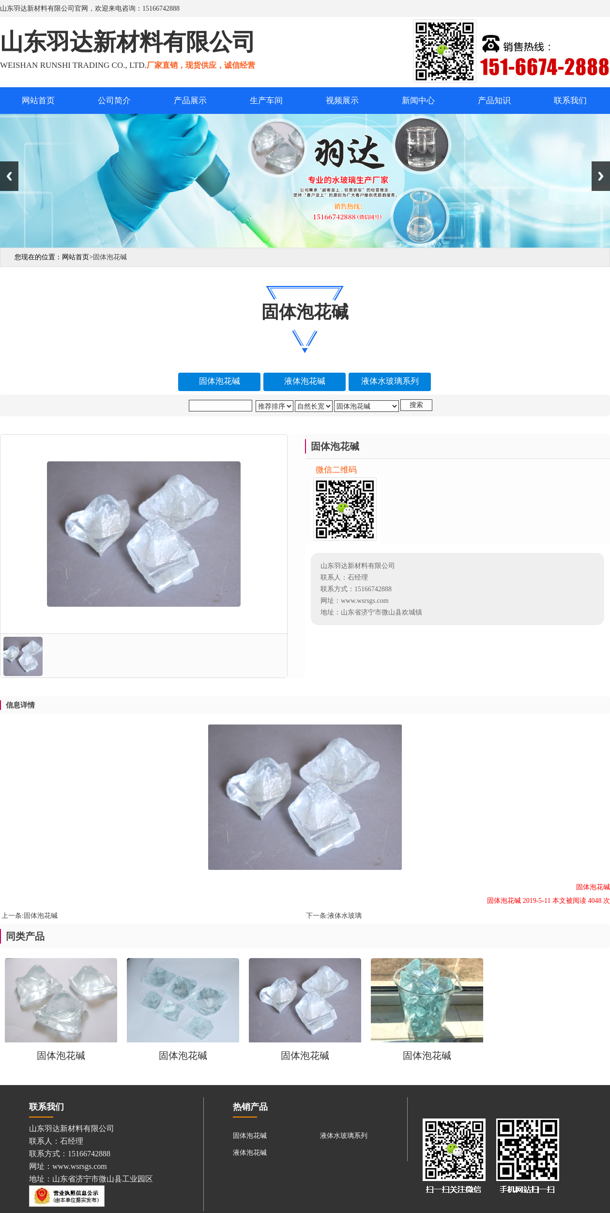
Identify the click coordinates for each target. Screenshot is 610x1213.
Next (601, 176)
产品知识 (494, 100)
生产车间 (266, 100)
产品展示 (190, 100)
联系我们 (570, 100)
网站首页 (38, 100)
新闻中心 (418, 100)
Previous (9, 176)
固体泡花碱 (41, 915)
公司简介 (114, 100)
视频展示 (342, 100)
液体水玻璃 (345, 915)
